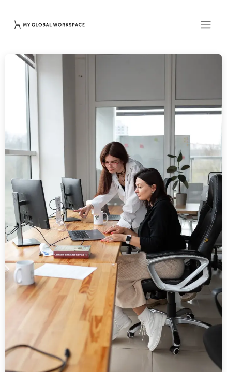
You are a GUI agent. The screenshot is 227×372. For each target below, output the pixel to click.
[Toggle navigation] (206, 24)
